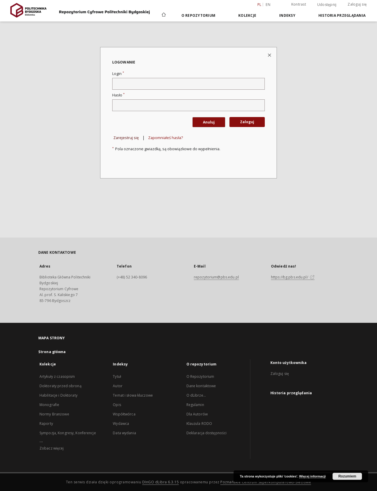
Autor (118, 385)
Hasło (118, 95)
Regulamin (195, 404)
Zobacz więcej (51, 448)
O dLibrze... (196, 395)
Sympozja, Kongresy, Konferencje (67, 432)
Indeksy (287, 15)
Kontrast (298, 4)
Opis (117, 404)
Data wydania (124, 432)
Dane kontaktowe (201, 385)
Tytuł (117, 376)
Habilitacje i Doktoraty (58, 395)
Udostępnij (327, 4)
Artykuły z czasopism (57, 376)
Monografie (49, 404)
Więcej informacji (312, 476)
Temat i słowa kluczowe (133, 395)
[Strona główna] (163, 15)
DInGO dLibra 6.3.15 (160, 482)
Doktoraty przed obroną (60, 385)
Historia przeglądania (342, 15)
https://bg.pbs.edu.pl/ (293, 277)
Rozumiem (347, 476)
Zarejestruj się (126, 137)
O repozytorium (198, 15)
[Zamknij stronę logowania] (270, 55)
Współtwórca (124, 414)
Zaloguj (247, 121)
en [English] (268, 4)
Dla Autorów (197, 414)
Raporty (46, 423)
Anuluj (209, 122)
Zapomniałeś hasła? (165, 137)
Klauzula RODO (199, 423)
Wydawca (121, 423)
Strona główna (52, 351)
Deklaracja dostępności (206, 432)
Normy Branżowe (54, 414)
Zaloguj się (357, 4)
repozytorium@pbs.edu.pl (216, 277)
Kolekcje (247, 15)
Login (118, 73)
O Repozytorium (200, 376)
